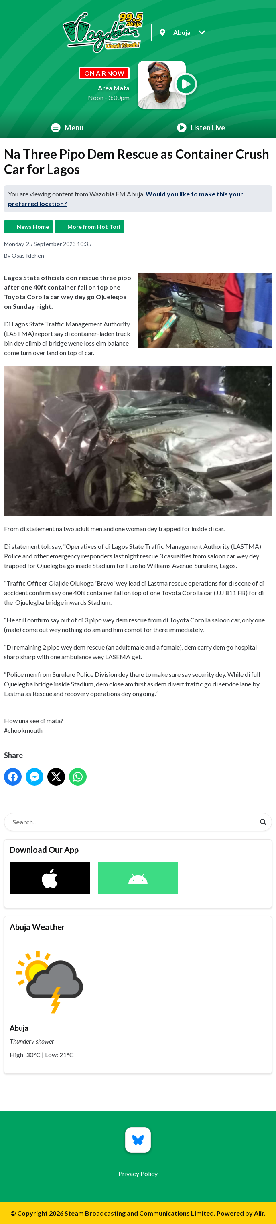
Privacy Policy (138, 1173)
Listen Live (201, 127)
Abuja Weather (37, 927)
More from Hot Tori (93, 226)
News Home (33, 226)
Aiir (259, 1213)
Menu (67, 127)
